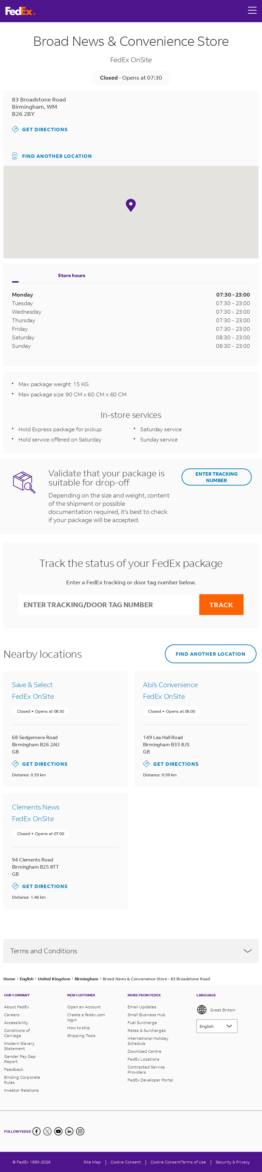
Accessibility (16, 1022)
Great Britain (215, 1009)
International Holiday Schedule (148, 1041)
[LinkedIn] (69, 1131)
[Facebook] (36, 1131)
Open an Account (84, 1006)
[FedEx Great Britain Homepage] (20, 11)
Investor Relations (21, 1090)
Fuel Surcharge (142, 1022)
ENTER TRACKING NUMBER (216, 477)
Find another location (52, 156)
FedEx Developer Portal (150, 1079)
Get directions (40, 129)
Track (221, 604)
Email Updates (142, 1006)
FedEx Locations (143, 1059)
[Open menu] (252, 11)
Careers (11, 1014)
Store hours (71, 275)
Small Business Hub (146, 1014)
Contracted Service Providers (146, 1069)
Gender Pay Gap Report (20, 1059)
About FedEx (16, 1006)
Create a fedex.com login (86, 1017)
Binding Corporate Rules (22, 1080)
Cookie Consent (165, 1161)
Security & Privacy (233, 1161)
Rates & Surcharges (147, 1030)
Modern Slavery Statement (19, 1046)
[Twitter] (47, 1131)
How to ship (78, 1027)
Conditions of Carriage (17, 1033)
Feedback (14, 1069)
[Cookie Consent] (126, 1161)
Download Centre (144, 1051)
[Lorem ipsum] (216, 1026)
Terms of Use (193, 1161)
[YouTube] (58, 1131)
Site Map (92, 1161)
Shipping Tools (81, 1035)
